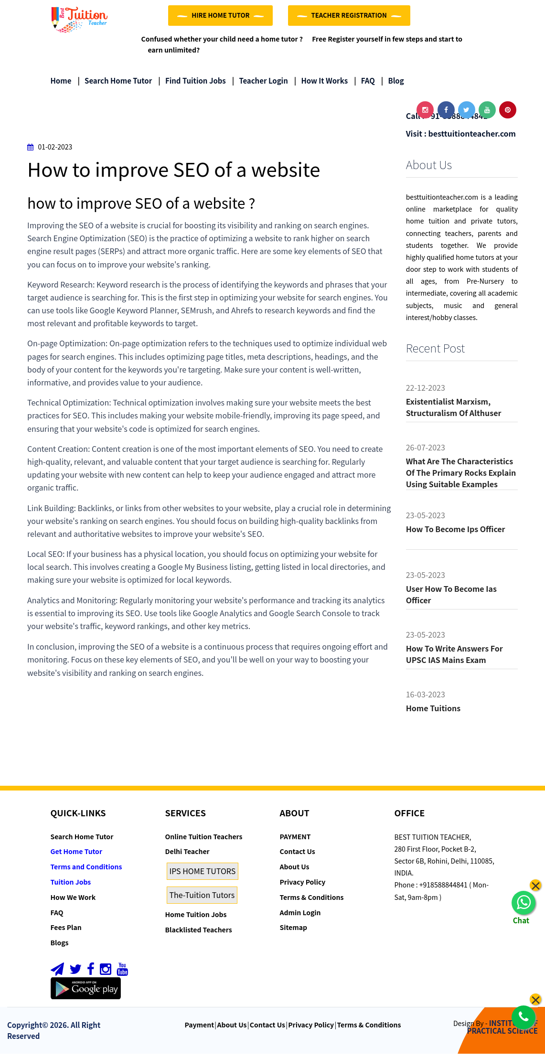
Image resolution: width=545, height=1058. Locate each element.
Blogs (60, 946)
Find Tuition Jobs (191, 85)
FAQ (364, 85)
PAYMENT (295, 840)
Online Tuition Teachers (204, 840)
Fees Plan (66, 932)
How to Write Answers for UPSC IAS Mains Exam (454, 658)
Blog (392, 85)
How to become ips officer (455, 533)
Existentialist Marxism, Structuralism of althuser (454, 411)
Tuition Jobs (71, 886)
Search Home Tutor (114, 85)
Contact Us (297, 856)
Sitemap (293, 932)
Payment (199, 1029)
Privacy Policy (303, 886)
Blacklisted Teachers (198, 934)
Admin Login (300, 916)
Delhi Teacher (187, 856)
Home (61, 85)
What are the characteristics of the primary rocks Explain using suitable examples (461, 477)
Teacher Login (260, 85)
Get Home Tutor (77, 856)
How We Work (73, 901)
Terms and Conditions (86, 871)
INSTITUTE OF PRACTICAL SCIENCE (502, 1031)
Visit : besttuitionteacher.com (461, 137)
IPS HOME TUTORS (203, 875)
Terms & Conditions (312, 901)
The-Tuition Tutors (202, 899)
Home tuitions (433, 712)
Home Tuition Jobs (196, 918)
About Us (295, 871)
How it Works (321, 85)
